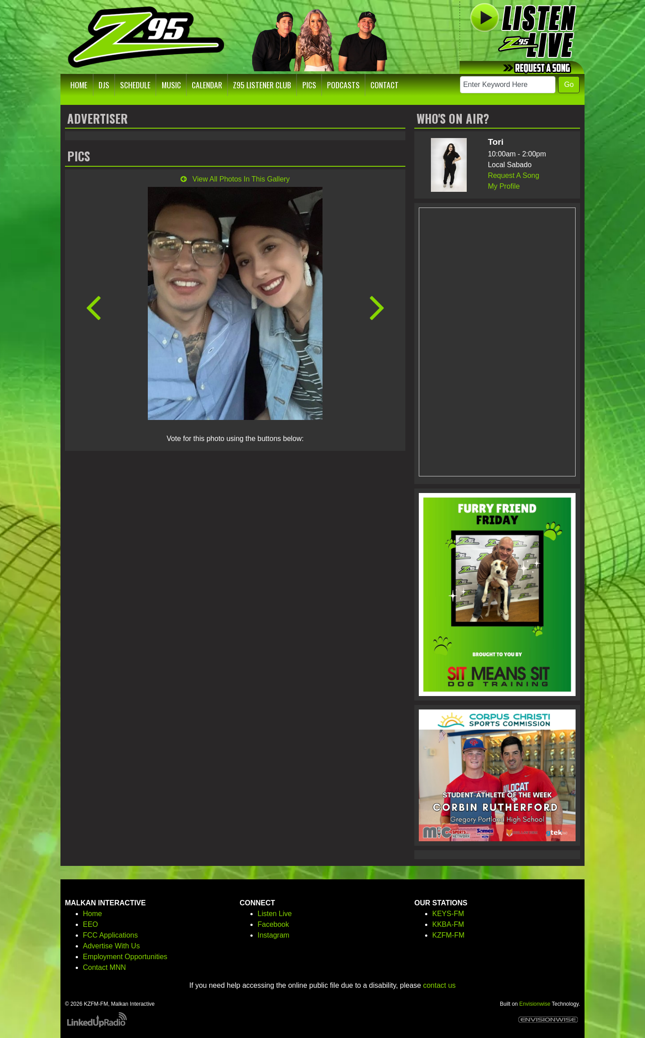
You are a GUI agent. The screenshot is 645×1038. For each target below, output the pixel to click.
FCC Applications (110, 935)
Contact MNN (104, 967)
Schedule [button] (135, 85)
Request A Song (513, 175)
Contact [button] (384, 85)
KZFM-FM (448, 935)
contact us (439, 985)
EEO (90, 924)
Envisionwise (534, 1004)
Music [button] (171, 85)
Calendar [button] (207, 85)
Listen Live (275, 913)
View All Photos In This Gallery (235, 179)
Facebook (273, 924)
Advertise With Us (111, 946)
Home (92, 913)
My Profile (504, 186)
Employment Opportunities (125, 956)
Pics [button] (309, 85)
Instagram (273, 935)
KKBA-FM (448, 924)
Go (568, 84)
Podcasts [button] (343, 85)
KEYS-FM (448, 913)
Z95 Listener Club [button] (262, 85)
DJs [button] (104, 85)
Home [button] (78, 85)
